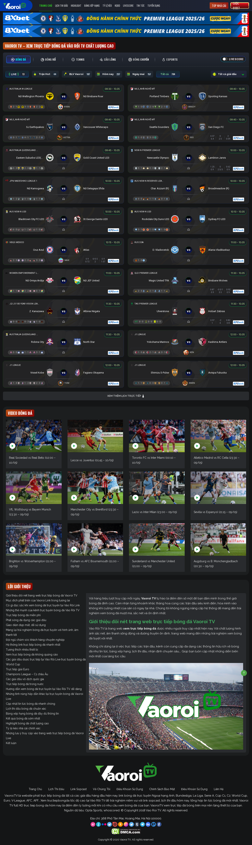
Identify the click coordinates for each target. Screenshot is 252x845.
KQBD (117, 5)
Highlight (76, 5)
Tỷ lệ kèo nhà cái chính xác (23, 728)
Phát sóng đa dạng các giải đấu (26, 620)
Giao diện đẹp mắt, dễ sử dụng (26, 625)
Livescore (128, 5)
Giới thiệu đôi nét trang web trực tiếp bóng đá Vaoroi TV (41, 595)
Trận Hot (45, 74)
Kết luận (11, 743)
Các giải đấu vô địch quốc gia (25, 679)
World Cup (13, 664)
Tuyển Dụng (153, 5)
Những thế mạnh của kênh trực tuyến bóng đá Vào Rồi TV (43, 610)
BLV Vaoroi (77, 74)
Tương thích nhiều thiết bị (22, 649)
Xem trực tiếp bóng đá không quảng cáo (32, 654)
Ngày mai (139, 74)
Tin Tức (140, 5)
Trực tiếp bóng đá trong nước (25, 684)
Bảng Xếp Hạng (92, 5)
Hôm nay (108, 74)
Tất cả (167, 74)
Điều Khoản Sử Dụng (130, 789)
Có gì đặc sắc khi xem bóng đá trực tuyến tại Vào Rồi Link (43, 605)
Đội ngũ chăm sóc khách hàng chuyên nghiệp (35, 639)
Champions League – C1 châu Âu (27, 674)
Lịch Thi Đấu (61, 5)
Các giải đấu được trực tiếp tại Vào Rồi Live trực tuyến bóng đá (46, 659)
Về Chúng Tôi (101, 789)
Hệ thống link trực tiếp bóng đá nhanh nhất (33, 644)
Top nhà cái (219, 5)
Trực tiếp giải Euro (17, 669)
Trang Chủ (45, 5)
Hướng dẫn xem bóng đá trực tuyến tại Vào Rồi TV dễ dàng (44, 689)
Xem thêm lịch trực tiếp (126, 396)
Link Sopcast (78, 789)
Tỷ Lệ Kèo (107, 5)
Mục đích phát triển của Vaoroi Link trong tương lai (38, 600)
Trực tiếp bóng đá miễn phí (23, 615)
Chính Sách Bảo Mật (162, 789)
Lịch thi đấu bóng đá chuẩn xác (26, 708)
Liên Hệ (218, 789)
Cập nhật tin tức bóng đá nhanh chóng (30, 703)
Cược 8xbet (236, 5)
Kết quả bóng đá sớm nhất (23, 718)
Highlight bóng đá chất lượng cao (27, 723)
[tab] (18, 59)
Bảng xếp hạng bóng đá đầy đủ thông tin (32, 713)
